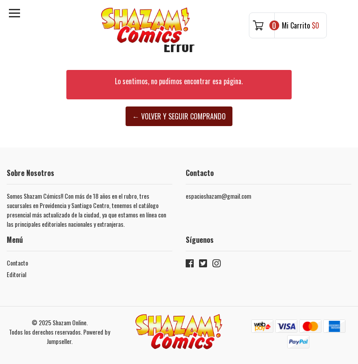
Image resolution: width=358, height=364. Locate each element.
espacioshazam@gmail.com (218, 195)
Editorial (16, 274)
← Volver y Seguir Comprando (179, 116)
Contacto (17, 262)
